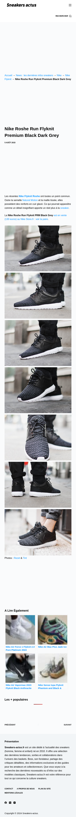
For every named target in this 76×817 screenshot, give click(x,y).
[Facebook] (6, 803)
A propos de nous (26, 789)
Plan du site (44, 789)
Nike (59, 75)
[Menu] (70, 5)
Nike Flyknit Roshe (29, 196)
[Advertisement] (38, 44)
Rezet (17, 558)
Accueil (8, 75)
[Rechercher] (63, 16)
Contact (9, 789)
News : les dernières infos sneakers (34, 75)
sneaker (64, 208)
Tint (25, 558)
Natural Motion (30, 200)
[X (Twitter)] (10, 803)
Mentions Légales (14, 793)
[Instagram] (14, 803)
